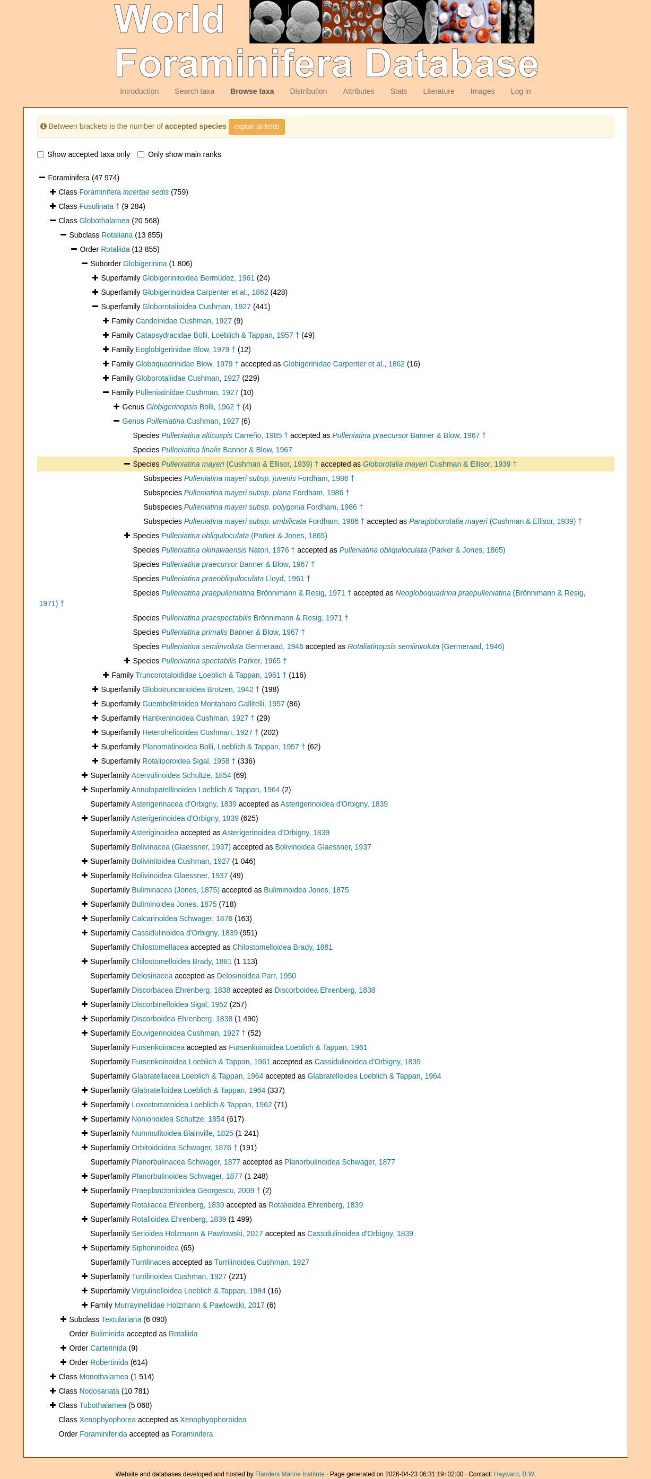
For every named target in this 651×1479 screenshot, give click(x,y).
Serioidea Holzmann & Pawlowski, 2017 (197, 1233)
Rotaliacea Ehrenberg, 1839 (178, 1205)
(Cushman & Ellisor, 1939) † (240, 464)
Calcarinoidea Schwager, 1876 (182, 918)
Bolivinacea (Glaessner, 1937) (181, 847)
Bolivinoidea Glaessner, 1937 (323, 847)
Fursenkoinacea (158, 1047)
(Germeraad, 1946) (426, 646)
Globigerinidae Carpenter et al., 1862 (344, 364)
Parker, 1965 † (224, 661)
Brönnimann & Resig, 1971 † (256, 593)
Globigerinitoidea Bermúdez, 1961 (198, 278)
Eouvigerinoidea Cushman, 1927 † (189, 1033)
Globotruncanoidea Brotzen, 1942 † (200, 689)
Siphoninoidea (155, 1248)
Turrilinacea (151, 1262)
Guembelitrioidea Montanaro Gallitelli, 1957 (213, 703)
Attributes (359, 91)
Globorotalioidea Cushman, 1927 (196, 306)
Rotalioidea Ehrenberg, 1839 (315, 1205)
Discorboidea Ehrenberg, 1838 (325, 990)
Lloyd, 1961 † (235, 578)
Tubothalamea (102, 1405)
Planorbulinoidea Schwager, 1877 (339, 1162)
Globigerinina (145, 263)
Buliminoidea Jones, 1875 (306, 890)
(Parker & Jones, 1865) (244, 535)
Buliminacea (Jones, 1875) (176, 890)
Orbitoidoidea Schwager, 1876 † (184, 1147)
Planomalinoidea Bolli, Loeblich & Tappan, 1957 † (223, 746)
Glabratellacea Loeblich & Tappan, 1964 (197, 1076)
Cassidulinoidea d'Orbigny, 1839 (185, 933)
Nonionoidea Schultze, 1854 (178, 1119)
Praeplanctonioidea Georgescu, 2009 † (196, 1190)
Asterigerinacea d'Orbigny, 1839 (184, 804)
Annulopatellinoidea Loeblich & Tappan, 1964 (206, 789)
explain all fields (257, 126)
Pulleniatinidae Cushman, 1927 (187, 392)
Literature (439, 91)
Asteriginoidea (155, 832)
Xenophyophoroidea (213, 1419)
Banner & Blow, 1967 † (409, 435)
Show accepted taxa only (84, 154)
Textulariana (121, 1319)
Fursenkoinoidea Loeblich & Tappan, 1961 (298, 1047)
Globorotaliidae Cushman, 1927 (188, 378)
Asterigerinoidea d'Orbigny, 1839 (334, 804)
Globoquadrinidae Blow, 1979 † (187, 364)
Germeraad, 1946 (232, 646)
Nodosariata (99, 1391)
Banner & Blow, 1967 (226, 449)
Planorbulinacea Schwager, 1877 (186, 1162)
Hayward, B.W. (515, 1474)
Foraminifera (124, 192)
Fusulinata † (99, 206)
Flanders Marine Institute (290, 1474)
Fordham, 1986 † (269, 478)
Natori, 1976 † (228, 550)
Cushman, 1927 (192, 421)
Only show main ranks (179, 154)
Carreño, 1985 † (224, 435)
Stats (398, 91)
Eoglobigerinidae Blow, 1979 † (186, 349)
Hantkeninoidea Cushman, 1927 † (198, 718)
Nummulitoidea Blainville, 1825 (182, 1133)
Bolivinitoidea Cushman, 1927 (181, 861)
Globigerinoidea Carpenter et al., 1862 (205, 292)
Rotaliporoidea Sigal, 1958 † (189, 761)
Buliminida (107, 1333)
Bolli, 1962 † (193, 406)
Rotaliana (117, 235)
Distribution (308, 91)
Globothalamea (104, 220)
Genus (134, 421)
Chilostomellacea (160, 947)
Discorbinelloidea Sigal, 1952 (180, 1004)
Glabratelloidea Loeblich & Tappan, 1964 (374, 1076)
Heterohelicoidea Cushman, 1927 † (200, 732)
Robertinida (109, 1362)
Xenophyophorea (107, 1419)
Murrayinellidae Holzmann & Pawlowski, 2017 (190, 1305)
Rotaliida (115, 249)
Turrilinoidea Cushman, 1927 (261, 1262)
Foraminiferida (103, 1434)
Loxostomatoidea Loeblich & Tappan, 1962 (202, 1104)
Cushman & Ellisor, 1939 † (440, 464)
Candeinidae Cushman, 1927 (184, 321)
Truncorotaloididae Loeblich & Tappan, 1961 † (211, 675)
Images (483, 91)
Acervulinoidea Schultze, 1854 (181, 775)
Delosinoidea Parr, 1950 (256, 976)
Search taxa (194, 91)
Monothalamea (103, 1376)
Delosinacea (152, 976)
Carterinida (108, 1348)
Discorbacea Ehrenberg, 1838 (181, 990)
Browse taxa (252, 91)
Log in (521, 91)
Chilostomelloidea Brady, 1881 (282, 947)
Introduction (139, 91)
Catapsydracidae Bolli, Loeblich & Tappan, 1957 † (218, 335)
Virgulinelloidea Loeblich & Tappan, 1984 (198, 1291)
